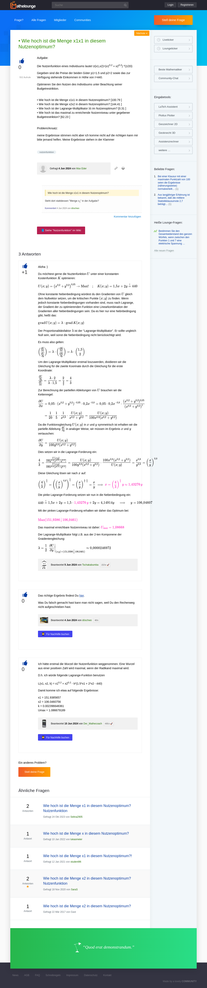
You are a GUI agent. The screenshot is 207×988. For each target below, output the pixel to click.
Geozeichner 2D (167, 124)
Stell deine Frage (173, 20)
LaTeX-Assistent (167, 106)
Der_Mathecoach (92, 723)
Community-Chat (168, 78)
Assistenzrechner (168, 141)
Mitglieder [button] (60, 20)
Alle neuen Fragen (164, 250)
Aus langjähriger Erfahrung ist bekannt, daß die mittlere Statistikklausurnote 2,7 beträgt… (174, 199)
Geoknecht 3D (166, 132)
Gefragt (54, 168)
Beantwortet (57, 564)
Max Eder (81, 168)
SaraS (74, 889)
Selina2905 (76, 816)
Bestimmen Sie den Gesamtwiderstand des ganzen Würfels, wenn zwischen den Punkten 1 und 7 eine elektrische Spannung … (175, 237)
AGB (26, 975)
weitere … (164, 150)
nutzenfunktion (46, 152)
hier (81, 595)
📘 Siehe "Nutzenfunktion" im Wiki (61, 230)
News (15, 975)
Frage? (18, 20)
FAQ (37, 975)
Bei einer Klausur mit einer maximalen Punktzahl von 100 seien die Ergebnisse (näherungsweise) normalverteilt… (174, 182)
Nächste (141, 33)
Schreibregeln (53, 975)
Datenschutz (91, 975)
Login (170, 4)
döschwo (75, 208)
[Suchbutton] (125, 5)
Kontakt (107, 975)
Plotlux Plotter (166, 115)
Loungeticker (170, 48)
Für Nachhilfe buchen (57, 634)
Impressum (72, 975)
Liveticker (168, 39)
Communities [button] (82, 20)
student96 (76, 861)
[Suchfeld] (90, 5)
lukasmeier (76, 839)
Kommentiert (50, 208)
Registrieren (187, 4)
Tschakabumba (90, 564)
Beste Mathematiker (170, 69)
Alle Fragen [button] (39, 20)
